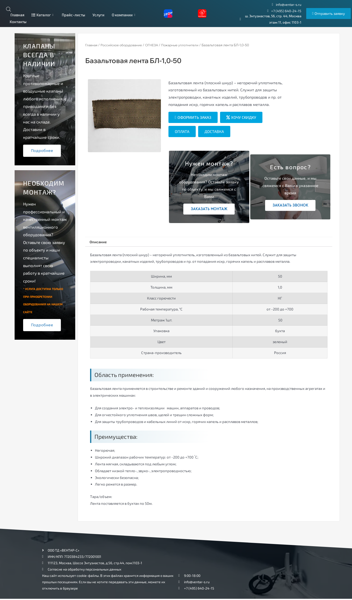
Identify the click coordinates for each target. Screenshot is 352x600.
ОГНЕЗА (158, 45)
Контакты (18, 21)
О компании (124, 15)
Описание (99, 242)
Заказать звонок (290, 205)
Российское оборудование (125, 45)
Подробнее (42, 151)
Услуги (98, 15)
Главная (17, 15)
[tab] (99, 242)
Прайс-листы (73, 15)
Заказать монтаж (209, 209)
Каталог (43, 15)
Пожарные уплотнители (188, 45)
